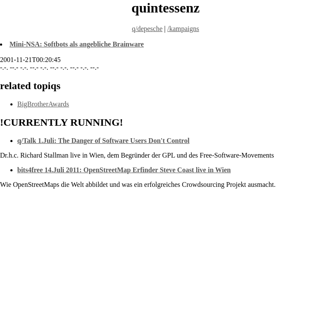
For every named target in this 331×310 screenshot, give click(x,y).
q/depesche (147, 28)
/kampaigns (183, 28)
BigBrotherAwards (43, 104)
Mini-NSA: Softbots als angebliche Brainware (76, 44)
